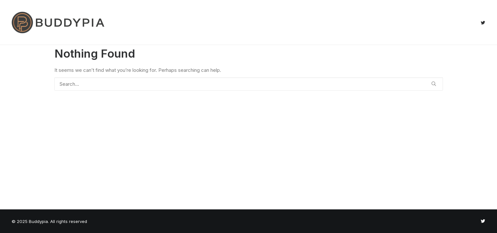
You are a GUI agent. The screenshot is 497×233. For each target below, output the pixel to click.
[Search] (248, 84)
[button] (483, 22)
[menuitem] (483, 22)
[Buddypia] (58, 22)
